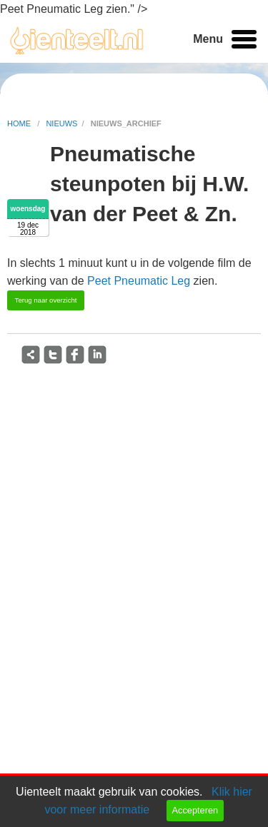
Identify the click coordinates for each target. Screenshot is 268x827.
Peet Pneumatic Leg (138, 281)
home (20, 123)
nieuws (61, 123)
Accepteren (195, 810)
